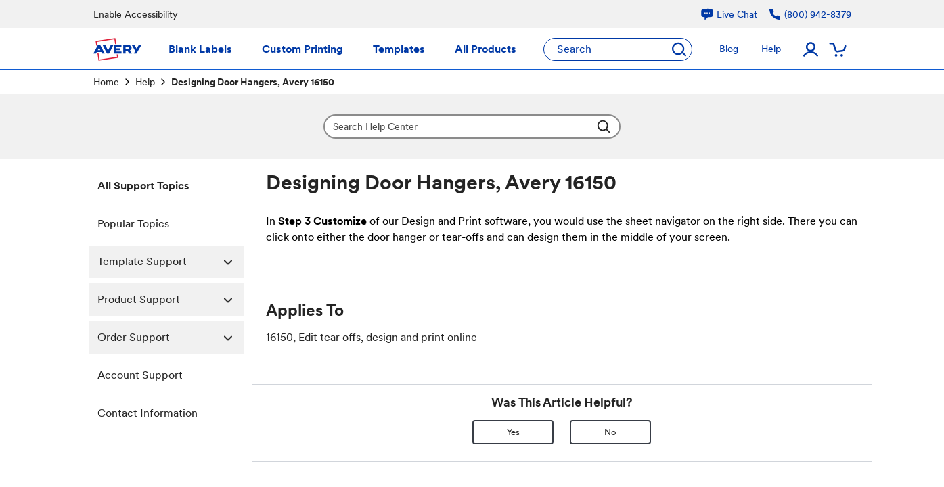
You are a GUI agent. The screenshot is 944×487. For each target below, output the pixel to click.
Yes (513, 432)
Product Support (170, 299)
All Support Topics (143, 185)
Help (145, 81)
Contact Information (147, 413)
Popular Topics (133, 223)
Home (106, 81)
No (610, 432)
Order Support (170, 337)
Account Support (140, 375)
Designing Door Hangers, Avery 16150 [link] (252, 81)
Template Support (170, 262)
